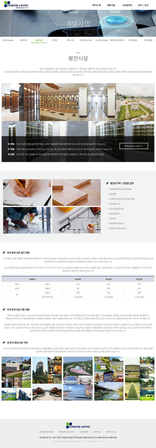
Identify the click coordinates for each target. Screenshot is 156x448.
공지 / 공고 (143, 5)
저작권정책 (83, 431)
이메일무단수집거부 (66, 431)
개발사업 (111, 5)
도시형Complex (101, 40)
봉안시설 (39, 40)
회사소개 (96, 5)
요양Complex (7, 40)
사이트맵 (96, 431)
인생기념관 (132, 40)
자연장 (54, 40)
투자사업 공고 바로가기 (134, 146)
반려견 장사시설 (86, 40)
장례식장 (23, 40)
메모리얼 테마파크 (117, 40)
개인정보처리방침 (46, 431)
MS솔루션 (127, 5)
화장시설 (70, 40)
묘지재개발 (148, 40)
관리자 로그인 (111, 431)
